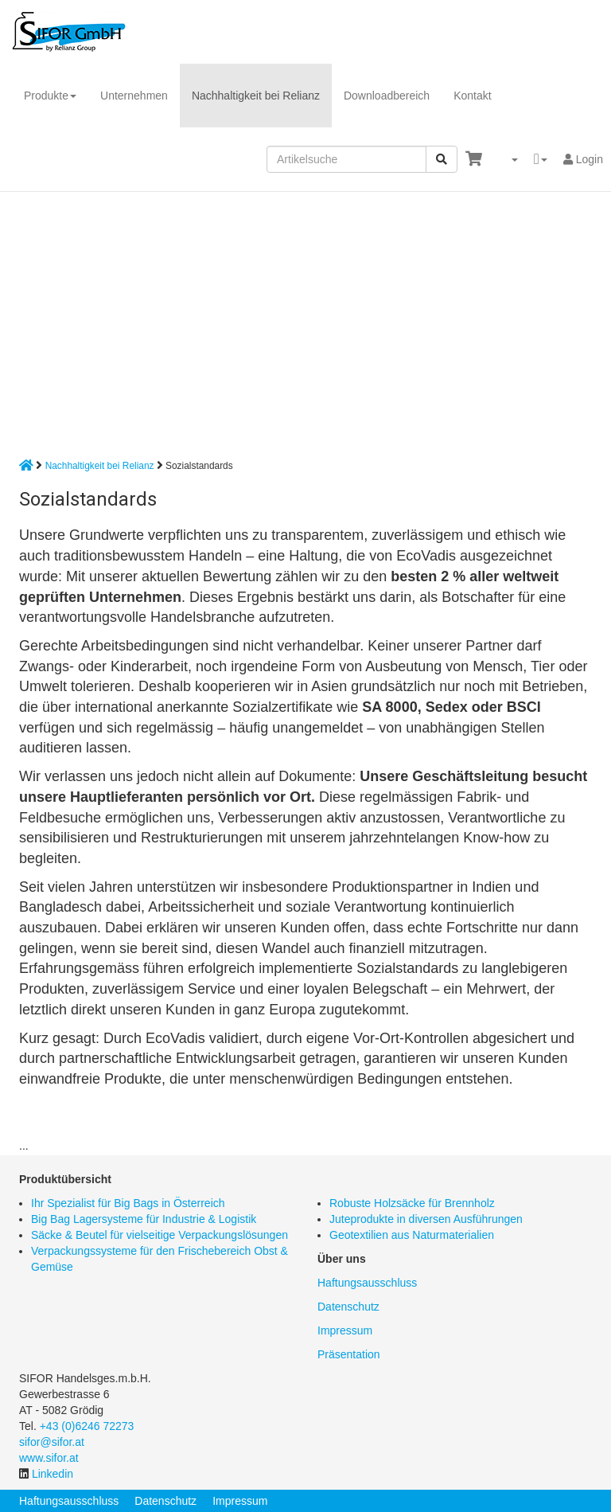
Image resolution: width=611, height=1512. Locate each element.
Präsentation (348, 1354)
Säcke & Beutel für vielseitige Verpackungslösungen (159, 1235)
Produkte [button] (50, 95)
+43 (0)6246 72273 (87, 1426)
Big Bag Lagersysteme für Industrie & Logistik (143, 1219)
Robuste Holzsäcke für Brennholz (412, 1203)
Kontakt (472, 95)
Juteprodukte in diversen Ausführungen (426, 1219)
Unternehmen (134, 95)
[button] (508, 159)
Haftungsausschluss (367, 1282)
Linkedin (52, 1473)
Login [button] (583, 159)
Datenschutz (348, 1306)
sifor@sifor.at (51, 1442)
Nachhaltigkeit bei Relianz (256, 95)
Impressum (344, 1330)
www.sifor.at (49, 1457)
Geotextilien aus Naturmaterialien (411, 1235)
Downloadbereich (387, 95)
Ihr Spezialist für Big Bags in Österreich (128, 1203)
